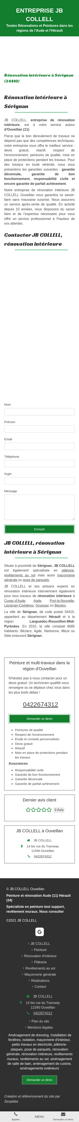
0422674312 (40, 704)
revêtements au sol (19, 575)
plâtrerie (68, 570)
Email (8, 439)
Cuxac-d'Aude (14, 601)
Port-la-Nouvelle (62, 601)
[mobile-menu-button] (39, 1116)
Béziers (60, 605)
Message (10, 491)
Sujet (7, 474)
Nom (7, 404)
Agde (37, 601)
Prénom (9, 422)
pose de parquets (36, 580)
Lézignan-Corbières (19, 605)
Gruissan (42, 605)
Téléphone (11, 456)
